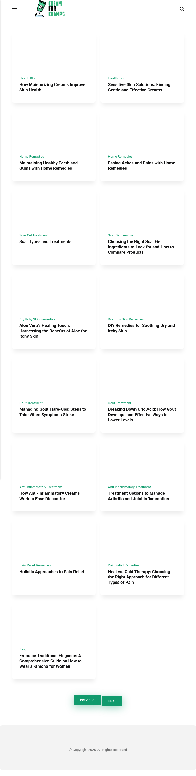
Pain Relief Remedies (35, 571)
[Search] (182, 8)
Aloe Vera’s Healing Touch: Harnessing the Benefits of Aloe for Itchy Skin (50, 334)
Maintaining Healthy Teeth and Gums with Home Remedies (49, 167)
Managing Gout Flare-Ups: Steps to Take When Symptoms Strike (53, 416)
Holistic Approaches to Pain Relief (52, 577)
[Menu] (15, 8)
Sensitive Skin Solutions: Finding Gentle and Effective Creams (140, 88)
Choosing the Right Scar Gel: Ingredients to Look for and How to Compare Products (142, 249)
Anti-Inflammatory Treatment (41, 492)
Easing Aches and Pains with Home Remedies (136, 167)
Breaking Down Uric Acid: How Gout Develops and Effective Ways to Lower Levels (141, 419)
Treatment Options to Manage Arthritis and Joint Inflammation (139, 501)
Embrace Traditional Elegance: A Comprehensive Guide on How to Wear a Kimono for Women (51, 667)
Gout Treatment (31, 407)
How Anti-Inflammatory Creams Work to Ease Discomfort (50, 501)
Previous (86, 706)
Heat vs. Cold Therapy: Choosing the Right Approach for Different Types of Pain (140, 583)
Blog (22, 655)
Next (113, 706)
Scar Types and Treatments (46, 244)
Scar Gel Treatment (34, 238)
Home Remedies (32, 158)
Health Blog (28, 79)
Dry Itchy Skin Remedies (37, 322)
